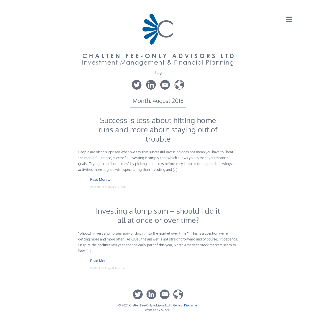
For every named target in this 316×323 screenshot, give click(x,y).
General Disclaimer (185, 305)
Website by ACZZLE (158, 310)
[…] (175, 169)
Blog (158, 72)
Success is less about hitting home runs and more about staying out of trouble (158, 129)
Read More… (100, 179)
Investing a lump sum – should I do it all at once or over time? (158, 215)
